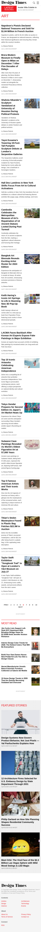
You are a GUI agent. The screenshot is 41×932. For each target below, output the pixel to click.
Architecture (25, 901)
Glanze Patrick (8, 46)
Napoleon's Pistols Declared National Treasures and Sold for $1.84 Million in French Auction (17, 28)
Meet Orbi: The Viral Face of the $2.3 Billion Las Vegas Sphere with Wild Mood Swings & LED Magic (20, 863)
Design (3, 903)
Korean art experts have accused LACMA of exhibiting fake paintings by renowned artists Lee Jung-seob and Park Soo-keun (19, 344)
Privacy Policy (20, 893)
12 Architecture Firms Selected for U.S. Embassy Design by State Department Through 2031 (19, 781)
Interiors (4, 906)
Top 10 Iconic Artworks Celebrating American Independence (8, 365)
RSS (2, 925)
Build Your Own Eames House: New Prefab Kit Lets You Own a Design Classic (14, 657)
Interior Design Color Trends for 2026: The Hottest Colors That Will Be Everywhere (15, 645)
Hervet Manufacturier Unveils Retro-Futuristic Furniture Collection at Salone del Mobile (14, 669)
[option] (29, 9)
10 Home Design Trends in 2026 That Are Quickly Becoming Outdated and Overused (14, 680)
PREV (6, 605)
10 (36, 605)
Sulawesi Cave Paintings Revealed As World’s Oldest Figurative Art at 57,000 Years (11, 447)
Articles (3, 901)
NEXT (20, 607)
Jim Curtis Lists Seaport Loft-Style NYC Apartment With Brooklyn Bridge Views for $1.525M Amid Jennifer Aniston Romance (14, 632)
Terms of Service (7, 917)
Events (23, 906)
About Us (4, 914)
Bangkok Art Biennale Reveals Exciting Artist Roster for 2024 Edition (10, 261)
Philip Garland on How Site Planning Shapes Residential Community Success (20, 822)
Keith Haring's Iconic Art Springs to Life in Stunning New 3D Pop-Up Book (11, 301)
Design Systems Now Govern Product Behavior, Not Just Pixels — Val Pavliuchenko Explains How (20, 741)
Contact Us (25, 917)
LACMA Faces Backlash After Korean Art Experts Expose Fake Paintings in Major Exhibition (18, 335)
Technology (25, 903)
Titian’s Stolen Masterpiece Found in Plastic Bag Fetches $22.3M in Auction (11, 523)
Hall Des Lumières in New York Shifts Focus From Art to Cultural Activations (18, 186)
